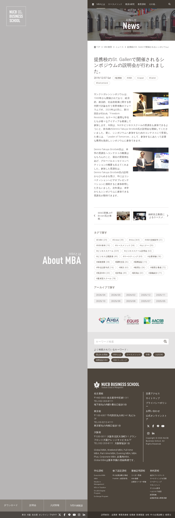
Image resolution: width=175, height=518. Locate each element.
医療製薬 (140, 515)
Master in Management (99, 483)
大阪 (29, 515)
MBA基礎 (134, 478)
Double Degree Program (99, 492)
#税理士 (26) (139, 267)
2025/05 (160, 301)
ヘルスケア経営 (156, 491)
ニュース (120, 47)
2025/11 (160, 295)
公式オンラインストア (156, 417)
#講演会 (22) (137, 273)
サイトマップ (153, 398)
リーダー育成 (136, 475)
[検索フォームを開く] (169, 4)
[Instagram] (79, 515)
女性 (147, 515)
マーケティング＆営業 (158, 478)
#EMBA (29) (101, 240)
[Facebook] (64, 515)
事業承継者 (124, 515)
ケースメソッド (115, 4)
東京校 (97, 411)
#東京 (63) (123, 267)
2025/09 (115, 301)
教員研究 (130, 4)
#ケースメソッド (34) (125, 245)
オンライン (44, 515)
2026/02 (130, 295)
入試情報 (54, 505)
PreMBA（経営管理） (121, 478)
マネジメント (155, 485)
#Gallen (152, 78)
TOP (97, 47)
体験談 (76, 505)
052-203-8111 (105, 401)
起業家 (115, 515)
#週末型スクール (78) (106, 278)
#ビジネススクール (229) (107, 251)
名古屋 (35, 515)
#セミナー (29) (146, 245)
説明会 (32, 505)
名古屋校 (98, 393)
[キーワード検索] (128, 341)
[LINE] (69, 515)
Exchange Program (101, 496)
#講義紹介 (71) (155, 273)
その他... (153, 4)
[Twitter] (59, 515)
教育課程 (142, 4)
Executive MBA (99, 475)
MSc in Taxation (100, 487)
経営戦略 (153, 495)
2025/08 (130, 301)
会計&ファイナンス (157, 475)
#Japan (140, 78)
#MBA (129, 78)
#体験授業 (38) (103, 262)
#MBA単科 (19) (103, 245)
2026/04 (100, 295)
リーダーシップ (156, 482)
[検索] (165, 341)
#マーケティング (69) (132, 256)
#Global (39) (118, 240)
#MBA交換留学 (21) (154, 240)
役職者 (132, 515)
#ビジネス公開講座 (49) (107, 256)
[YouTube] (74, 515)
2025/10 (100, 301)
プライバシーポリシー (156, 405)
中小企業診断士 (157, 515)
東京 (24, 515)
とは (101, 4)
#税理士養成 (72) (158, 267)
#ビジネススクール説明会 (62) (138, 251)
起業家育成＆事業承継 (158, 498)
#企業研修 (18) (154, 256)
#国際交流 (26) (122, 262)
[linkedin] (84, 515)
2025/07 (145, 301)
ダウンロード (11, 505)
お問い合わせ (153, 411)
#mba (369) (134, 240)
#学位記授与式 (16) (105, 267)
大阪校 (97, 432)
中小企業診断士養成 (120, 475)
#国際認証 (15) (140, 262)
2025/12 (145, 295)
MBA (96, 478)
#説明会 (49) (121, 273)
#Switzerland (102, 83)
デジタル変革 (155, 488)
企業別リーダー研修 (138, 482)
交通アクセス (153, 393)
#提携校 (118, 78)
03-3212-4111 (105, 422)
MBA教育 (108, 47)
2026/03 (115, 295)
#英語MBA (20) (103, 273)
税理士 (168, 515)
